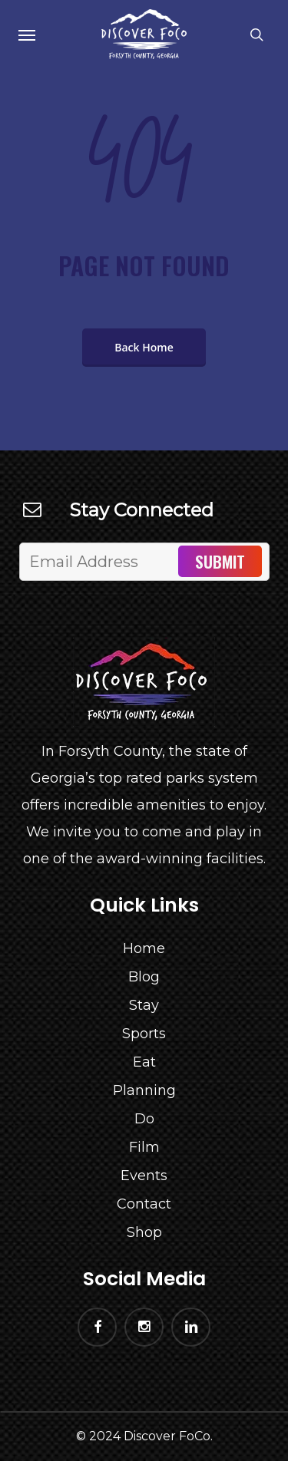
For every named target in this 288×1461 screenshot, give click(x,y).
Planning (144, 1090)
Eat (144, 1062)
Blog (144, 976)
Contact (144, 1204)
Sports (144, 1033)
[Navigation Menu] (26, 34)
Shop (144, 1232)
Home (144, 948)
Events (144, 1175)
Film (144, 1147)
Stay (144, 1005)
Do (144, 1118)
